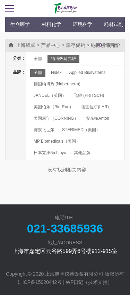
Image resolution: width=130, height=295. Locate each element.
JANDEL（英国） (50, 95)
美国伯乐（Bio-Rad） (53, 106)
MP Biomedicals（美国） (57, 141)
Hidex (56, 72)
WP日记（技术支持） (89, 282)
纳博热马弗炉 (63, 58)
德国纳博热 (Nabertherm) (57, 84)
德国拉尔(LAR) (95, 106)
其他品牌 (82, 152)
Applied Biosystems (87, 72)
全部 (38, 58)
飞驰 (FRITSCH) (89, 95)
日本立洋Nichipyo (50, 152)
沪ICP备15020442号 (40, 282)
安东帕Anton (97, 118)
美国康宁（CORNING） (56, 118)
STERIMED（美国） (81, 129)
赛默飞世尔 (44, 129)
